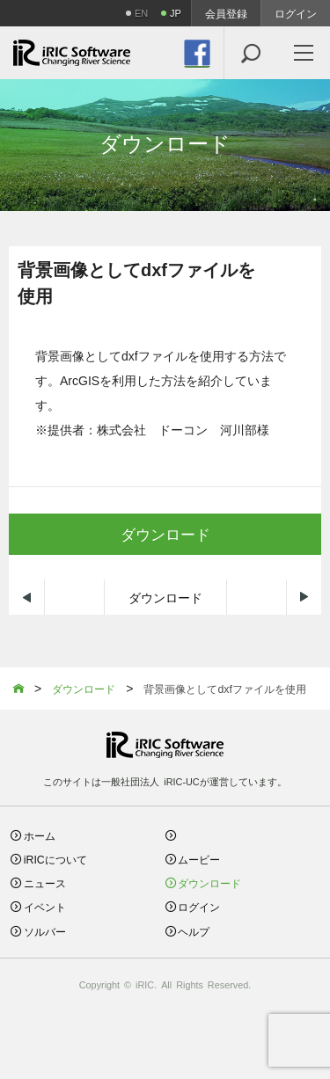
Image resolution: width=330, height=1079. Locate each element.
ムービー (199, 858)
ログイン (296, 13)
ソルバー (45, 931)
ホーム (39, 835)
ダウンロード (165, 597)
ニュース (45, 882)
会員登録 (226, 13)
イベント (45, 906)
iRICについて (55, 858)
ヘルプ (193, 931)
